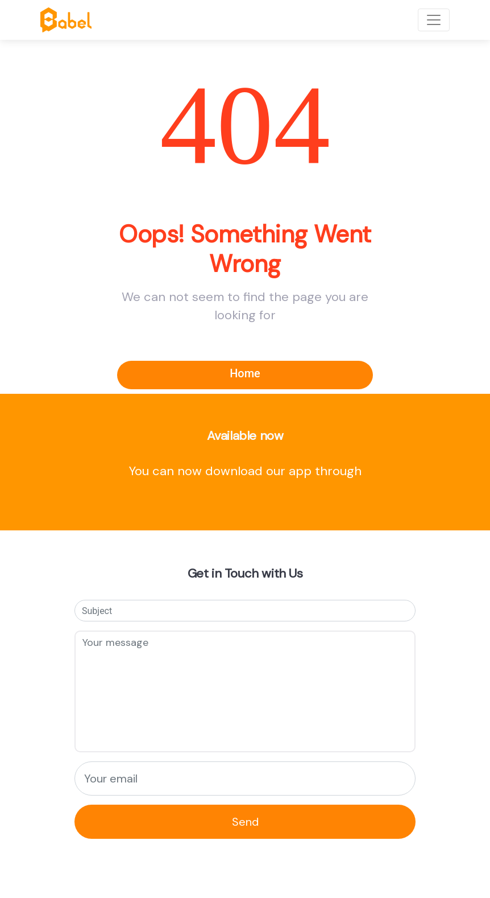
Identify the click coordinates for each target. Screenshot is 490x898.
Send (245, 821)
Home (245, 373)
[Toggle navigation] (434, 20)
